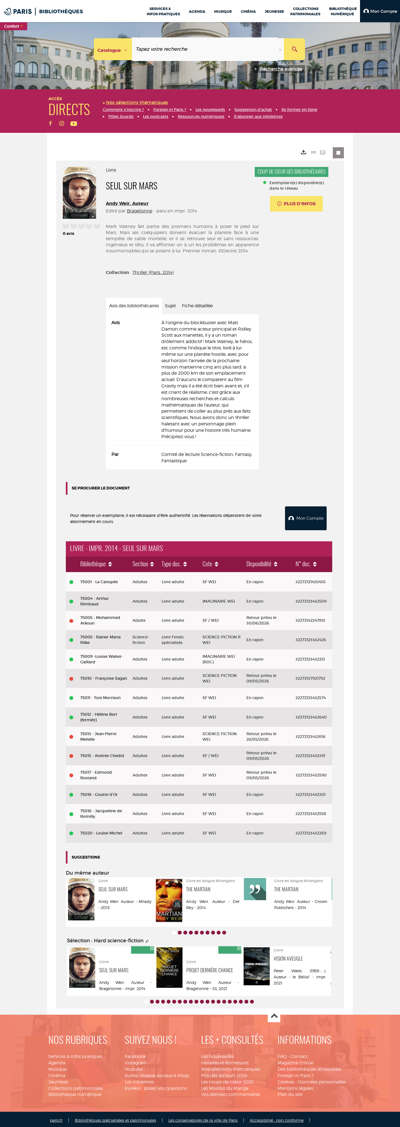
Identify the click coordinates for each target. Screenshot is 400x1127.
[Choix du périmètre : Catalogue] (113, 49)
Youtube (134, 1067)
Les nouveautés (217, 1054)
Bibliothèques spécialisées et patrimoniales (115, 1118)
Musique (57, 1067)
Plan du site (290, 1092)
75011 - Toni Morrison (100, 695)
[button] (380, 11)
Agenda (56, 1060)
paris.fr (56, 1118)
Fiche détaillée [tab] (197, 305)
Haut (274, 1014)
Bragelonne (139, 211)
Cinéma (56, 1073)
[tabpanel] (182, 392)
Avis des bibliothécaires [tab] (134, 305)
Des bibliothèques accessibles (309, 1067)
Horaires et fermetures (225, 1060)
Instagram (136, 1060)
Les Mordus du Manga (224, 1086)
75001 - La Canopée (99, 579)
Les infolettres (139, 1079)
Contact (299, 1054)
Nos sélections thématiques (230, 1067)
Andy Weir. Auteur (127, 203)
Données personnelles (322, 1079)
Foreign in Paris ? (296, 1073)
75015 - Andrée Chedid (102, 753)
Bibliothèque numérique (74, 1092)
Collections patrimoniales (75, 1086)
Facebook (135, 1054)
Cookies (286, 1079)
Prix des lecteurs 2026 (224, 1073)
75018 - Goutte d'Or (99, 792)
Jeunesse (58, 1079)
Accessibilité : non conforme (277, 1118)
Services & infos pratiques (75, 1054)
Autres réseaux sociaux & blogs (157, 1073)
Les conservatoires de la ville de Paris (203, 1118)
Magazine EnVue (295, 1060)
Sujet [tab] (170, 305)
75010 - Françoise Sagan (103, 676)
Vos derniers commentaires (230, 1092)
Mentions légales (295, 1086)
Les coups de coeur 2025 (227, 1079)
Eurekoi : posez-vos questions (156, 1086)
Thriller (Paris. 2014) (153, 272)
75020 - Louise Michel (101, 830)
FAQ (282, 1054)
